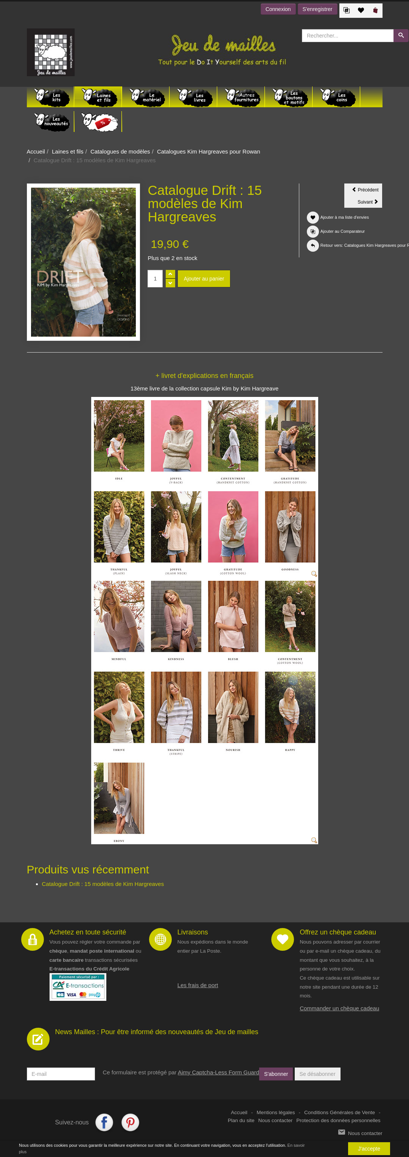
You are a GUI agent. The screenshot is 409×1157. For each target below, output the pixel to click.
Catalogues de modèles (120, 151)
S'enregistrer (318, 9)
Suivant (370, 203)
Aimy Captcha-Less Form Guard (218, 1072)
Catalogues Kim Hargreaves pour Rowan (208, 151)
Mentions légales (276, 1112)
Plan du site (241, 1120)
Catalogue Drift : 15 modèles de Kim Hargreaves (103, 884)
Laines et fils (67, 151)
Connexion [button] (278, 9)
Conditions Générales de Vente (339, 1112)
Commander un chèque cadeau (339, 1008)
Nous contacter (275, 1120)
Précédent (367, 191)
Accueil (36, 151)
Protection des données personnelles (338, 1120)
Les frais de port (197, 985)
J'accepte (369, 1149)
